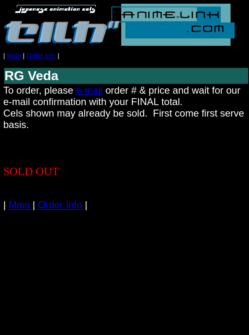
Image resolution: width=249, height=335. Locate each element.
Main (14, 55)
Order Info (41, 55)
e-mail (89, 90)
